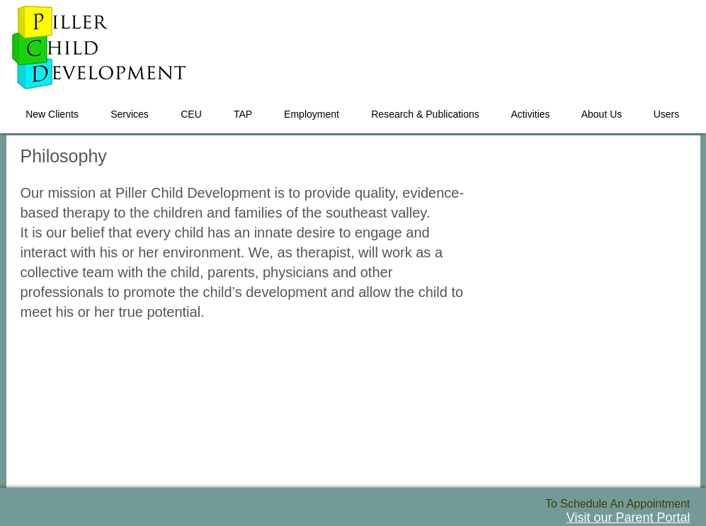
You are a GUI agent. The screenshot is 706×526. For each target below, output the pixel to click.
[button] (130, 107)
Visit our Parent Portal (628, 517)
